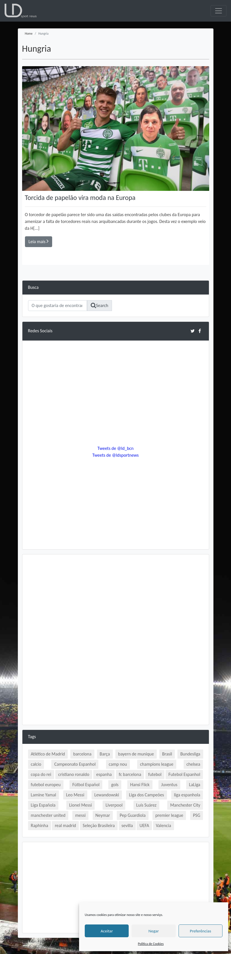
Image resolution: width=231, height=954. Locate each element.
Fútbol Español (85, 784)
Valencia (163, 825)
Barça (105, 754)
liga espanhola (187, 795)
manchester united (48, 815)
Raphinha (39, 825)
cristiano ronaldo (73, 774)
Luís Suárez (146, 805)
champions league (156, 764)
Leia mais (39, 241)
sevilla (127, 825)
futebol (155, 774)
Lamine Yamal (43, 795)
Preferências (200, 931)
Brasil (167, 754)
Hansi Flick (139, 784)
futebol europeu (46, 784)
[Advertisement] (115, 600)
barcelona (82, 754)
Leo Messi (75, 795)
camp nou (118, 764)
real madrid (65, 825)
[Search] (57, 305)
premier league (169, 815)
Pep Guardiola (132, 815)
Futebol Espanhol (184, 774)
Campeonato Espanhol (75, 764)
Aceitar (107, 931)
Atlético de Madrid (48, 754)
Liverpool (113, 805)
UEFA (144, 825)
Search (100, 305)
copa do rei (41, 774)
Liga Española (43, 805)
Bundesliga (190, 754)
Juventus (169, 784)
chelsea (193, 764)
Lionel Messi (80, 805)
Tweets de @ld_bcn (115, 448)
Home (29, 34)
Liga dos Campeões (146, 795)
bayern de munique (136, 754)
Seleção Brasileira (99, 825)
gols (114, 784)
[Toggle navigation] (218, 10)
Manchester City (185, 805)
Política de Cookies (151, 944)
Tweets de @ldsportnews (115, 455)
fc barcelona (130, 774)
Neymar (103, 815)
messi (80, 815)
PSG (196, 815)
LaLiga (194, 784)
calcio (36, 764)
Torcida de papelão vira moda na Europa (80, 197)
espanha (104, 774)
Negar (154, 931)
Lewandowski (106, 795)
